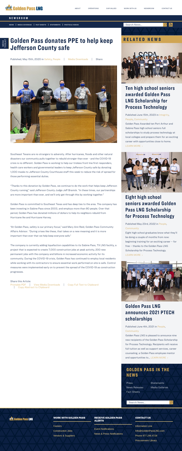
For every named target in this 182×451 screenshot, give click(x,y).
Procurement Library (146, 440)
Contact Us (167, 8)
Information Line (143, 426)
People (56, 59)
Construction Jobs (62, 430)
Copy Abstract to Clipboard (33, 287)
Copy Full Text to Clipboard (83, 284)
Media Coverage (25, 25)
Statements (55, 25)
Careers (57, 426)
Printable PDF (18, 284)
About (78, 8)
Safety (48, 59)
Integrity (164, 114)
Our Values (111, 8)
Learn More (133, 145)
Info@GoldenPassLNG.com (150, 430)
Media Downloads (78, 59)
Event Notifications (104, 429)
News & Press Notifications (108, 433)
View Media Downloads (47, 284)
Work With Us (130, 8)
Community (140, 119)
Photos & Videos (71, 25)
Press (129, 382)
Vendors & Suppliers (64, 435)
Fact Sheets (41, 25)
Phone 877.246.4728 (146, 435)
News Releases (134, 387)
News (11, 25)
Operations (93, 8)
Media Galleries (159, 387)
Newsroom (149, 8)
